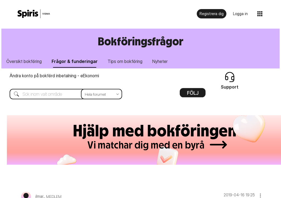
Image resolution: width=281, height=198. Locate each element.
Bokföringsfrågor (140, 41)
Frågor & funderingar (75, 61)
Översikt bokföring (24, 61)
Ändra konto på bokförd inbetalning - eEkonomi (54, 76)
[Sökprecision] (101, 94)
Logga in (240, 13)
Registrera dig (211, 13)
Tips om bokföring (126, 61)
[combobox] (62, 94)
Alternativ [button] (192, 94)
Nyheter (162, 61)
